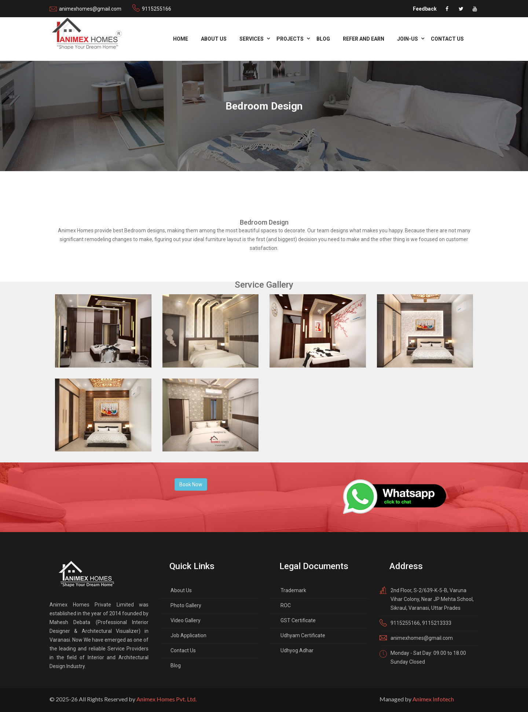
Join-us (407, 39)
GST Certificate (298, 620)
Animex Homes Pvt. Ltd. (166, 699)
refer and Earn (363, 39)
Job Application (188, 635)
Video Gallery (185, 620)
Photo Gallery (185, 605)
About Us (214, 39)
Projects (290, 39)
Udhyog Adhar (297, 650)
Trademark (293, 590)
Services (251, 39)
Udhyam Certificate (302, 635)
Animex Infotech (433, 699)
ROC (285, 605)
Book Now (190, 484)
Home (180, 39)
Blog (323, 39)
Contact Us (447, 39)
